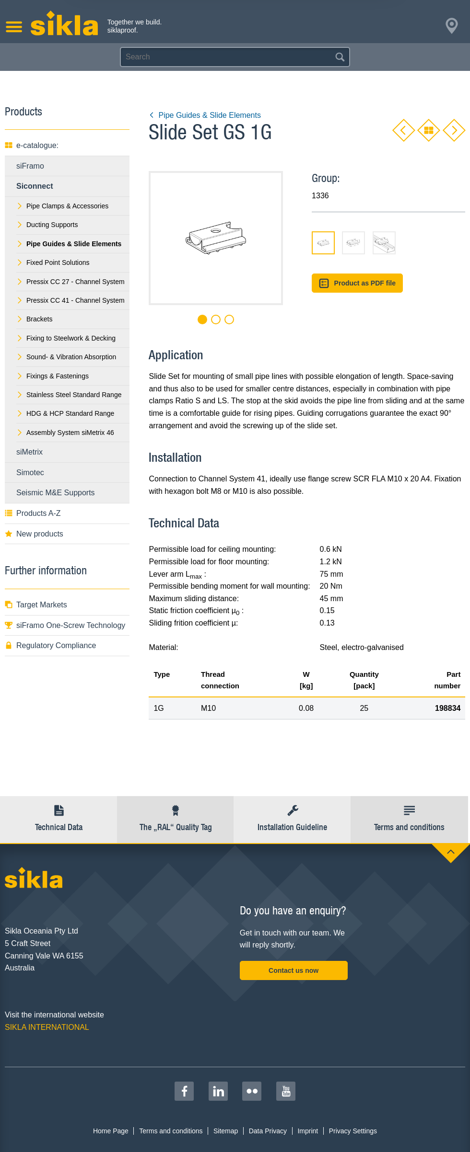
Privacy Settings (353, 1131)
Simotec (30, 472)
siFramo (30, 166)
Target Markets (36, 605)
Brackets (34, 319)
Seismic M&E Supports (55, 493)
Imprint (307, 1131)
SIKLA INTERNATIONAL (47, 1027)
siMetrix (29, 452)
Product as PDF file (357, 283)
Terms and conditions (170, 1131)
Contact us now (293, 970)
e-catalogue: (32, 145)
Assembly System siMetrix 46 (65, 432)
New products (34, 534)
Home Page (111, 1131)
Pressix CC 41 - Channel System (70, 300)
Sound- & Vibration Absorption (66, 357)
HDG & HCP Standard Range (65, 413)
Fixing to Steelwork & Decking (66, 338)
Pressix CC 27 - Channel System (70, 281)
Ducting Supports (47, 224)
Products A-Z (32, 513)
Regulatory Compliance (50, 645)
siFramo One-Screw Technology (65, 625)
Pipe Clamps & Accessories (62, 206)
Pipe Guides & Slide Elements (204, 115)
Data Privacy (268, 1131)
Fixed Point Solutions (53, 262)
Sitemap (225, 1131)
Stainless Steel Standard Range (68, 395)
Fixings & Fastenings (52, 376)
